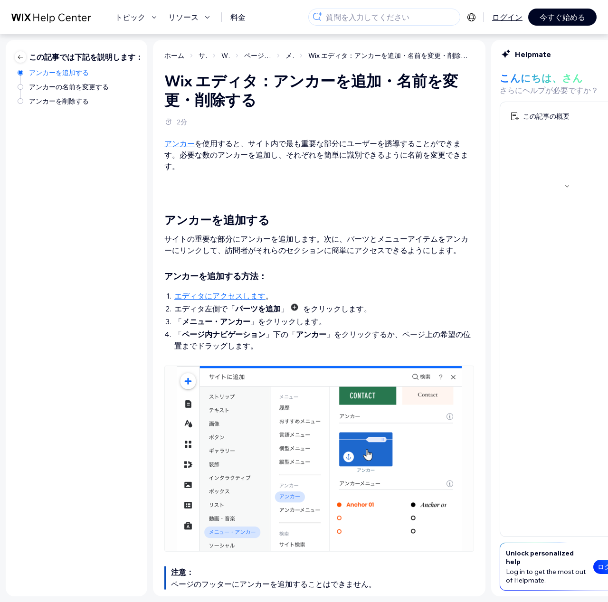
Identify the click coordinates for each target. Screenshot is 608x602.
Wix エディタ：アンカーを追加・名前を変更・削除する (297, 55)
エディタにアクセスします (125, 296)
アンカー (85, 143)
